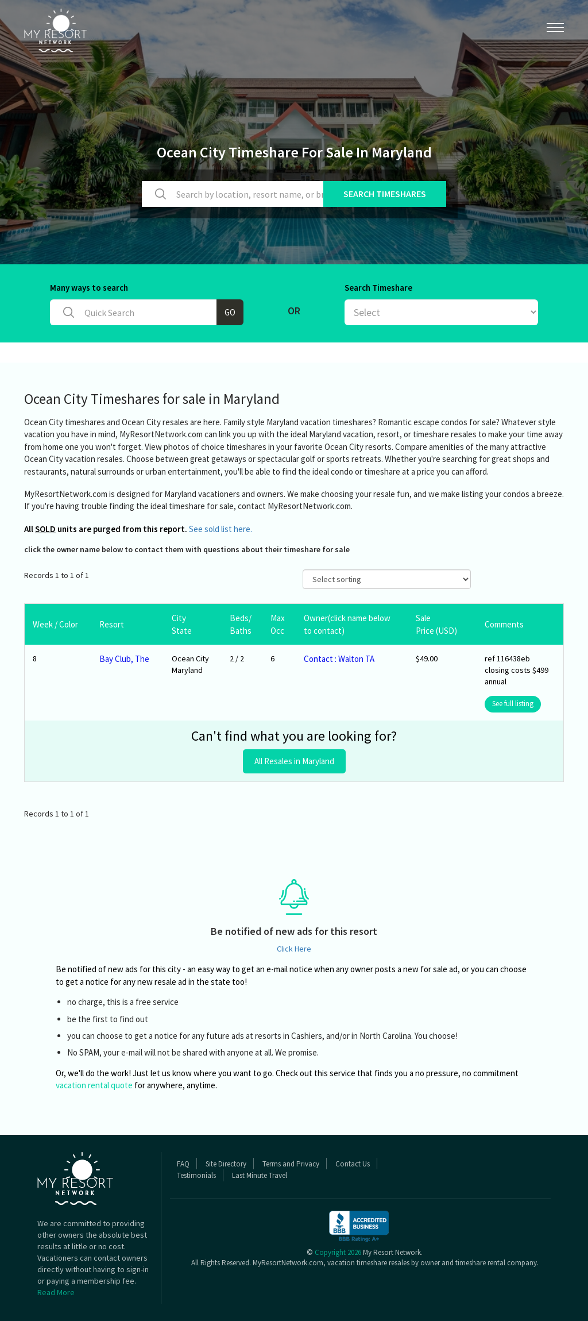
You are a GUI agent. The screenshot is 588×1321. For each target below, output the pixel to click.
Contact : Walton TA (339, 658)
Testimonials (196, 1175)
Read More (56, 1292)
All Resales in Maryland (294, 761)
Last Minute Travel (259, 1175)
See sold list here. (220, 528)
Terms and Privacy (290, 1164)
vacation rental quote (94, 1085)
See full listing (512, 703)
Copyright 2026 (338, 1252)
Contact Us (352, 1164)
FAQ (183, 1164)
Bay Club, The (124, 658)
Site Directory (226, 1164)
